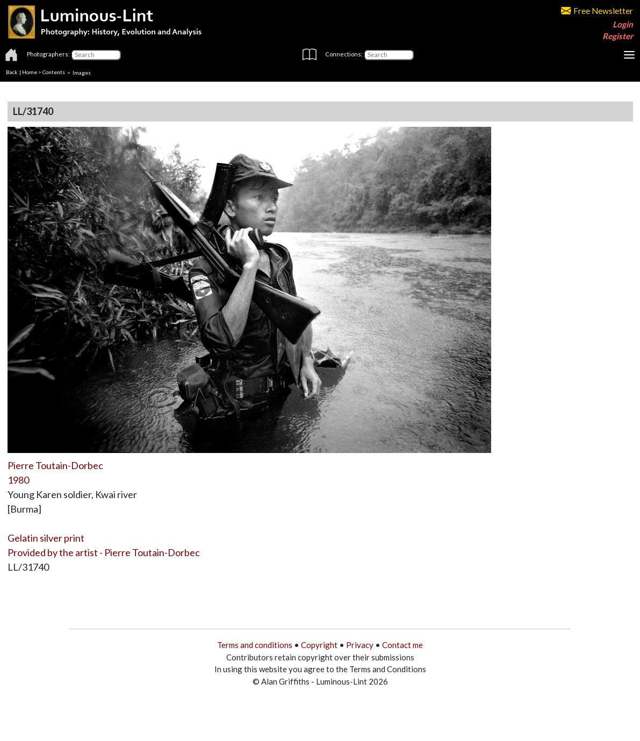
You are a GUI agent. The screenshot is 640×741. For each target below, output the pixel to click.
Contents (53, 72)
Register (617, 36)
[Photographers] (96, 54)
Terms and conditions (254, 645)
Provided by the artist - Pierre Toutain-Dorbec (104, 552)
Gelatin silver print (46, 538)
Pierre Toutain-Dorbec (55, 465)
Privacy (359, 645)
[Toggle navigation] (629, 54)
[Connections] (389, 54)
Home (29, 72)
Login (623, 24)
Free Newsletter (597, 11)
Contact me (402, 645)
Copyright (319, 645)
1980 (18, 480)
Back (12, 72)
